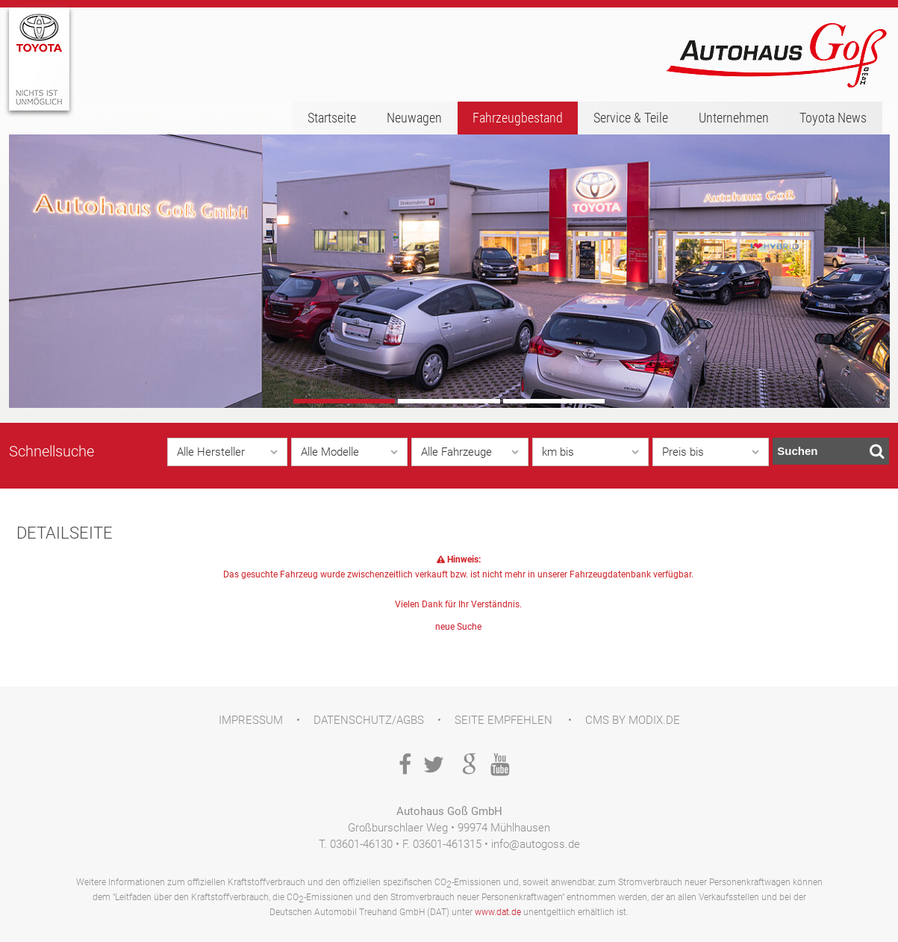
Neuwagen (414, 118)
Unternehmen (734, 118)
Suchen (831, 451)
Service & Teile (630, 118)
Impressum (251, 720)
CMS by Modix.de (632, 720)
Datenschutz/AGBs (369, 720)
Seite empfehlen (503, 720)
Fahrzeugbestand (518, 118)
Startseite (332, 118)
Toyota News (833, 118)
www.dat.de (498, 912)
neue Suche (458, 627)
